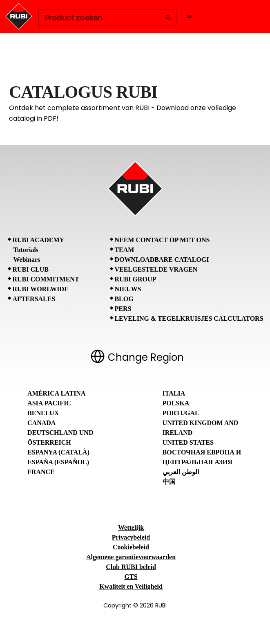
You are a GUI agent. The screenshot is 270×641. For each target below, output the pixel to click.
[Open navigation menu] (189, 16)
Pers (122, 308)
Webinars (26, 259)
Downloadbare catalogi (161, 259)
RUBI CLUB (30, 269)
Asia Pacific (49, 403)
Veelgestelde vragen (155, 269)
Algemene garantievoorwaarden (131, 556)
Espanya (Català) (58, 452)
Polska (176, 403)
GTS (130, 576)
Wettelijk (131, 527)
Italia (174, 393)
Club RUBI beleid (131, 566)
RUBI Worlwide (40, 289)
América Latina (56, 393)
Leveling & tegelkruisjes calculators (188, 318)
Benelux (43, 412)
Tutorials (25, 249)
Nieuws (127, 289)
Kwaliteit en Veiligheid (131, 586)
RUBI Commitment (45, 279)
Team (124, 249)
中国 (169, 481)
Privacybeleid (131, 537)
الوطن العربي (181, 471)
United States (188, 442)
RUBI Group (135, 279)
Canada (41, 422)
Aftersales (33, 298)
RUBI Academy (38, 239)
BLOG (123, 298)
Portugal (181, 412)
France (41, 471)
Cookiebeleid (131, 547)
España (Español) (58, 462)
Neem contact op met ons (162, 239)
